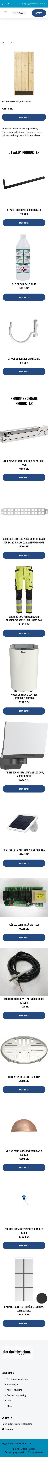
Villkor (32, 1448)
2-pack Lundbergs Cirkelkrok (24, 358)
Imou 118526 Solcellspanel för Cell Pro (24, 850)
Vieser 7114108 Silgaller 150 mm (24, 1076)
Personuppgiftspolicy (15, 1452)
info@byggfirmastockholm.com (33, 4)
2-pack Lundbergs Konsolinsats (24, 209)
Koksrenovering (14, 1389)
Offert (38, 13)
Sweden (7, 4)
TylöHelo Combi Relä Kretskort (24, 924)
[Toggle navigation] (5, 12)
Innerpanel (18, 42)
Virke (7, 42)
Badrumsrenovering (16, 1395)
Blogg (10, 1406)
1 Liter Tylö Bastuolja (24, 284)
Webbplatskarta (35, 1452)
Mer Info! (24, 117)
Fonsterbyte (12, 1384)
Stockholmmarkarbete (17, 1379)
